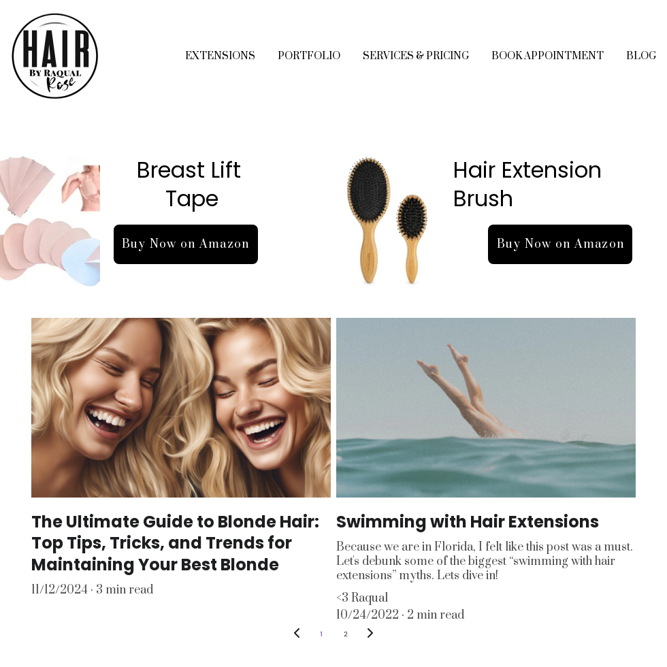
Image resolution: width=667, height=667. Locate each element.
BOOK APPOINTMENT (547, 56)
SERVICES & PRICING (416, 56)
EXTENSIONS (220, 56)
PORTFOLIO (309, 56)
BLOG (641, 56)
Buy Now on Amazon (186, 244)
